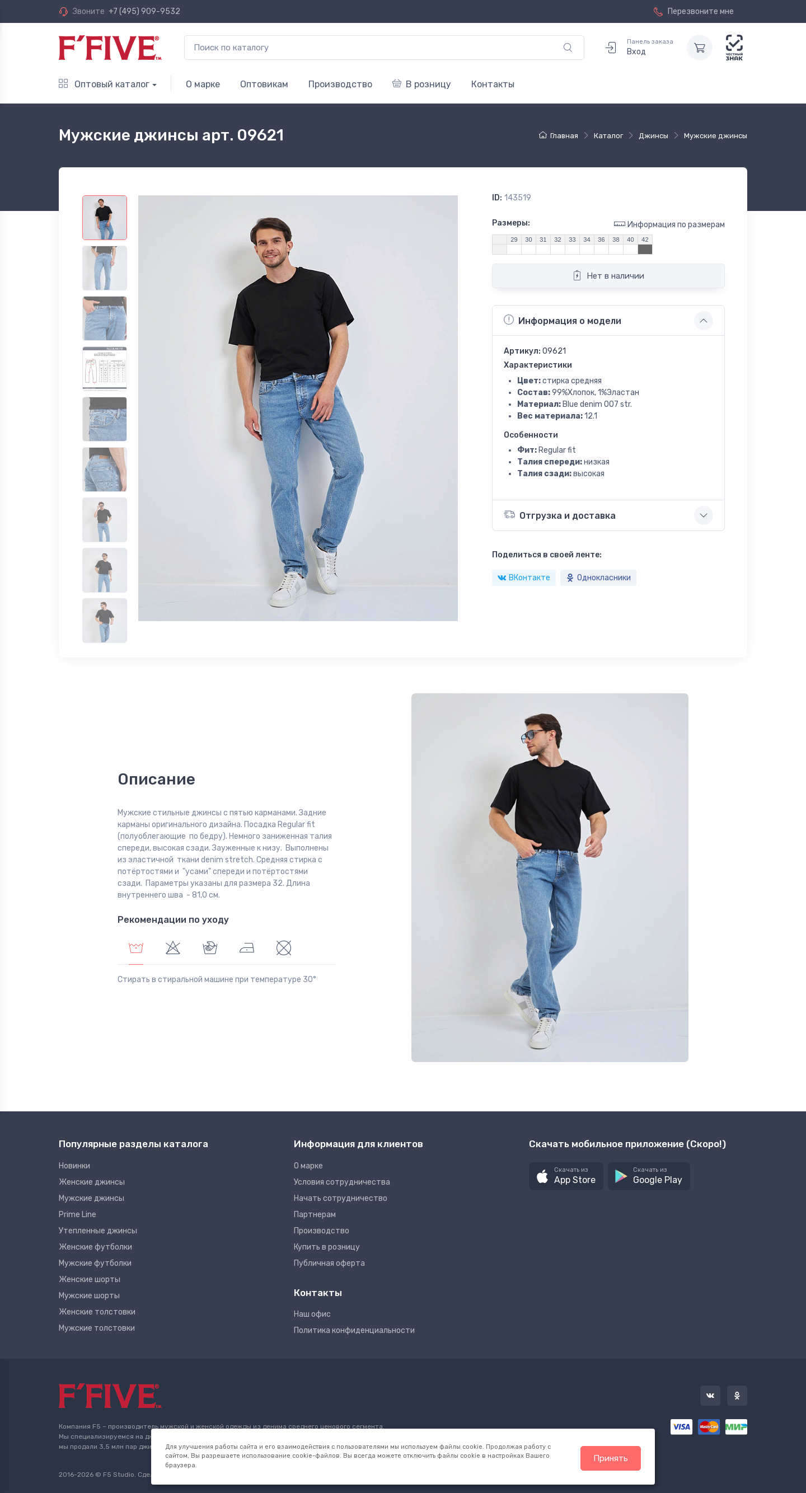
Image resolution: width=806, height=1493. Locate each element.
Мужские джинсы (91, 1198)
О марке (203, 84)
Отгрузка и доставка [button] (560, 514)
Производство (340, 84)
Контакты (492, 84)
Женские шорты (89, 1279)
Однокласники (598, 578)
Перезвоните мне (694, 11)
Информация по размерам (669, 224)
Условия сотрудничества (342, 1182)
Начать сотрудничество (340, 1198)
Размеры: (511, 223)
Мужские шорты (89, 1295)
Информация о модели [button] (562, 320)
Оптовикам (264, 84)
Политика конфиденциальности (354, 1330)
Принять (610, 1458)
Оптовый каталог (104, 84)
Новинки (74, 1166)
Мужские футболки (95, 1263)
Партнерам (315, 1214)
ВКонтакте (524, 578)
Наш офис (312, 1314)
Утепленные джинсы (98, 1231)
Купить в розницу (327, 1247)
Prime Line (77, 1214)
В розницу (421, 84)
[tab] (172, 949)
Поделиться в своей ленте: (547, 555)
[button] (566, 1176)
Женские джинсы (92, 1182)
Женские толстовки (97, 1312)
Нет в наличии (608, 275)
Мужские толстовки (97, 1328)
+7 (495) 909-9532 (144, 11)
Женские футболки (95, 1247)
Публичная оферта (329, 1263)
